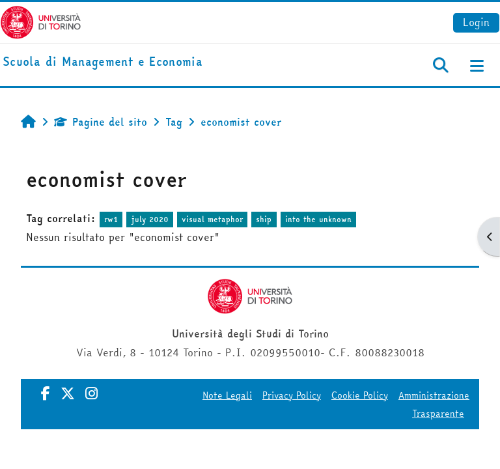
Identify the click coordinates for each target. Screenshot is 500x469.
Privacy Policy (291, 395)
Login (476, 22)
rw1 (111, 219)
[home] (102, 62)
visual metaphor (212, 219)
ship (263, 219)
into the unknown (318, 219)
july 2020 (150, 219)
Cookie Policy (359, 395)
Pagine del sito (100, 122)
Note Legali (227, 395)
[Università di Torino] (40, 21)
